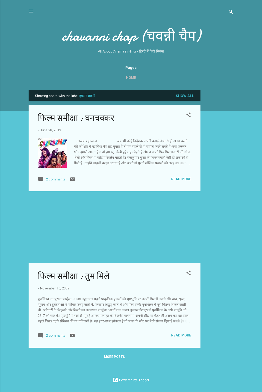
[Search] (231, 13)
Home (131, 78)
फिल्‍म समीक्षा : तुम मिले (73, 276)
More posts (114, 357)
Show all (185, 96)
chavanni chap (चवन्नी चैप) (131, 36)
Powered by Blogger (131, 380)
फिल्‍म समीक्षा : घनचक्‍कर (76, 118)
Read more (181, 179)
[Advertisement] (219, 159)
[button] (188, 115)
